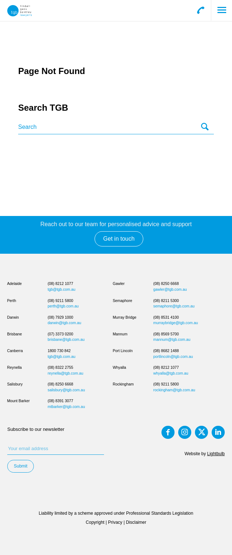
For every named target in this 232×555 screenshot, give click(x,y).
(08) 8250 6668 (60, 384)
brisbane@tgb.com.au (66, 340)
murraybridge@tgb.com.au (175, 323)
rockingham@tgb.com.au (174, 390)
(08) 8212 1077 (60, 284)
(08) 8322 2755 (60, 368)
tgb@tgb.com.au (61, 289)
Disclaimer (136, 522)
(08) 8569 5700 (166, 334)
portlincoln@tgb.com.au (173, 357)
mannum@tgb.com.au (172, 340)
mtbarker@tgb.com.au (66, 407)
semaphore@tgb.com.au (174, 306)
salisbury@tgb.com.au (66, 390)
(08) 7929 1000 (60, 317)
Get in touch (119, 239)
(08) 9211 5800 (60, 301)
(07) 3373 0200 (60, 334)
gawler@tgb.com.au (170, 289)
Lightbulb (216, 453)
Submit (20, 466)
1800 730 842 (59, 351)
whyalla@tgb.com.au (170, 373)
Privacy (115, 522)
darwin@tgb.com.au (64, 323)
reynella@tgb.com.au (65, 373)
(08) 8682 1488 (166, 351)
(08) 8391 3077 (60, 401)
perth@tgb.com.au (63, 306)
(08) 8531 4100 (166, 317)
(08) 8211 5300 (166, 301)
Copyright (95, 522)
